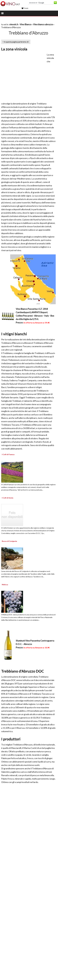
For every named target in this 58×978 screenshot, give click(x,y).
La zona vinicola (14, 49)
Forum (25, 8)
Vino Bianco (25, 24)
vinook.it (13, 24)
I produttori (11, 739)
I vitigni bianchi (14, 334)
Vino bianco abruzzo (43, 24)
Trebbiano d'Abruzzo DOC (22, 671)
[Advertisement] (23, 77)
